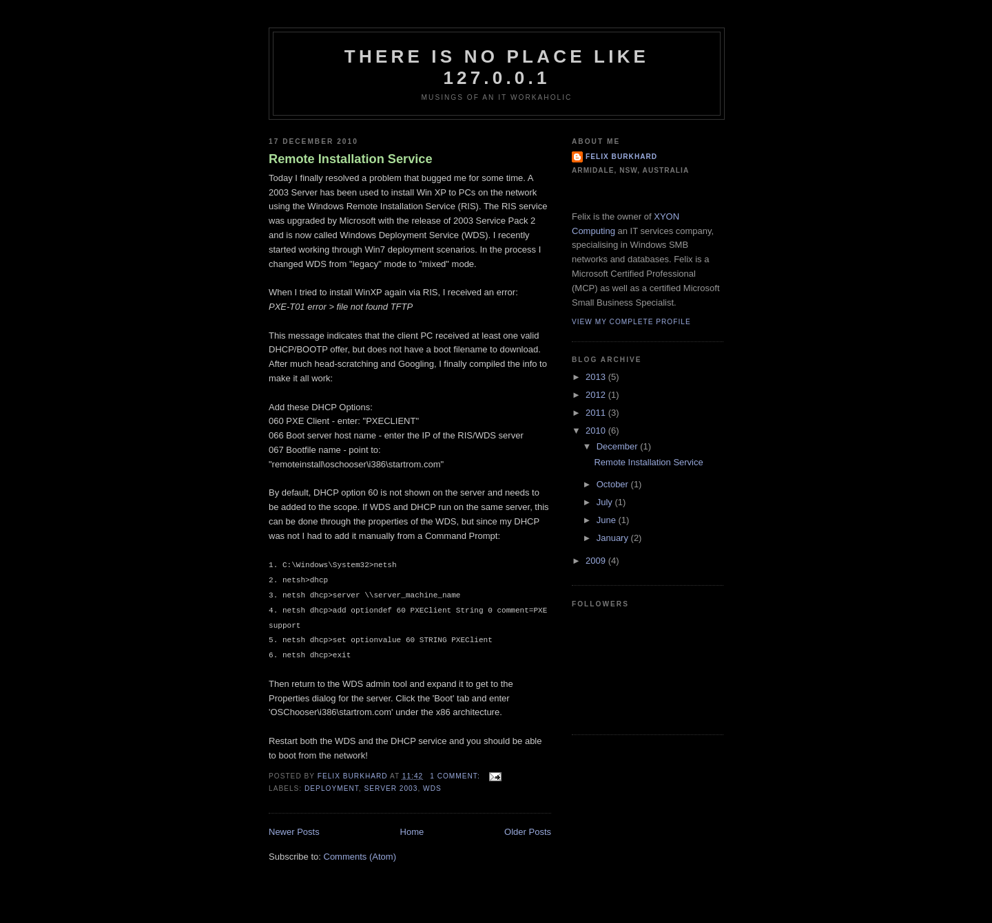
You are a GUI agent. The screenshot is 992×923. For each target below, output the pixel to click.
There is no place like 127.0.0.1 (496, 67)
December (619, 446)
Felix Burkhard (621, 156)
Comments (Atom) (360, 856)
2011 (597, 412)
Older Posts (527, 832)
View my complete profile (631, 322)
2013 (597, 377)
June (608, 520)
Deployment (331, 788)
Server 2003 (390, 788)
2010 (597, 430)
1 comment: (456, 776)
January (614, 538)
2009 (597, 560)
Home (412, 832)
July (606, 502)
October (614, 484)
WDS (432, 788)
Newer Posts (294, 832)
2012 (597, 395)
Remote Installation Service (351, 159)
